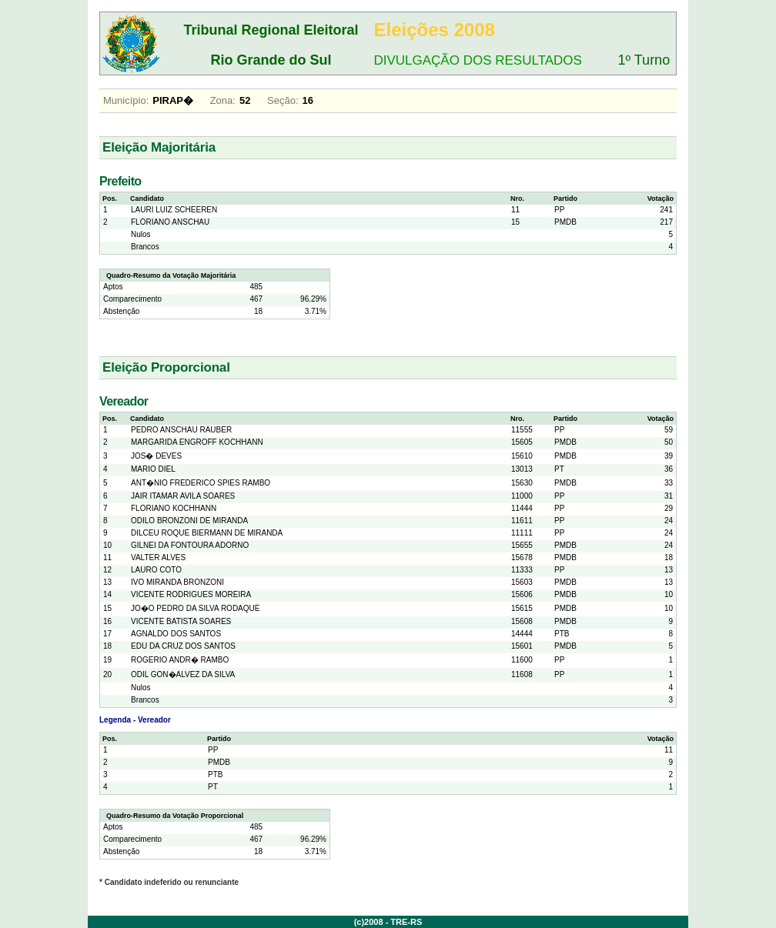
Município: (126, 100)
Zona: (223, 100)
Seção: (282, 100)
